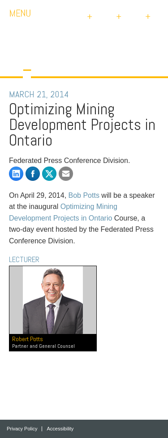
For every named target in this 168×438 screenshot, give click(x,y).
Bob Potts (84, 195)
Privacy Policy (22, 428)
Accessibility (60, 428)
